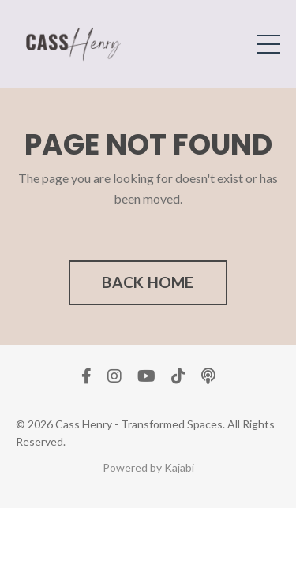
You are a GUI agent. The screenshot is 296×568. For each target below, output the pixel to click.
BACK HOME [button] (147, 282)
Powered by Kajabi (148, 467)
